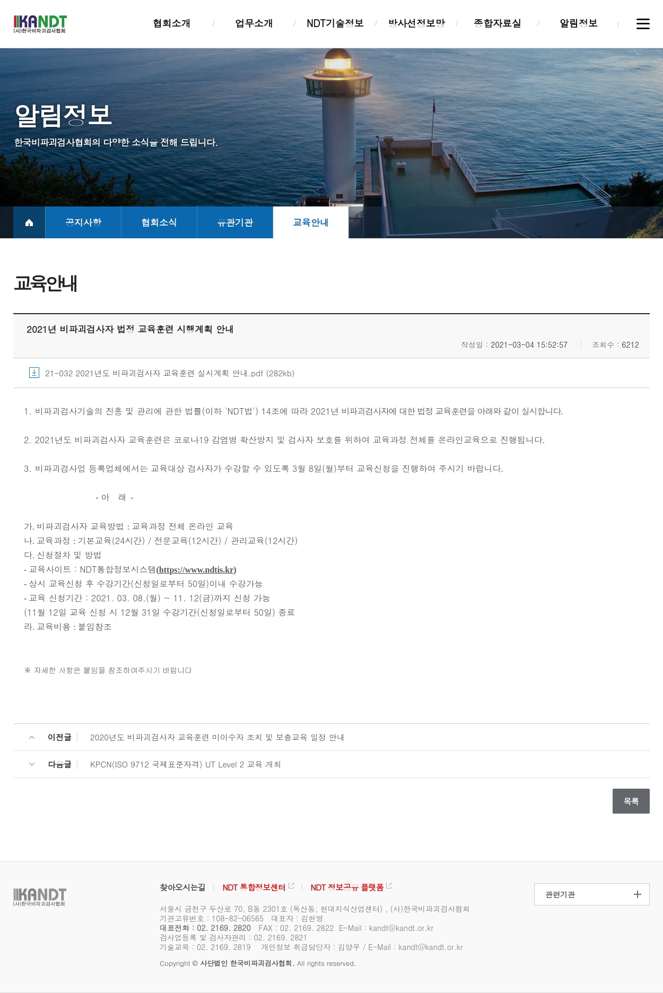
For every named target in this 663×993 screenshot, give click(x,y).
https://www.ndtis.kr (196, 569)
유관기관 (235, 222)
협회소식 (159, 222)
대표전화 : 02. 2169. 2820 (205, 927)
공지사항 (83, 222)
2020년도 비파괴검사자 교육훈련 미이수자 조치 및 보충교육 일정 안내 (217, 736)
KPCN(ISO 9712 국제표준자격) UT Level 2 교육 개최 (186, 764)
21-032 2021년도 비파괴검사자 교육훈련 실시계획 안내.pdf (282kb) (170, 372)
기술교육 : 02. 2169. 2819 (205, 947)
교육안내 (311, 222)
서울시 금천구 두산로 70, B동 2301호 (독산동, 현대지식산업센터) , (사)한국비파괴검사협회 (315, 908)
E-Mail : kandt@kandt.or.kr (386, 927)
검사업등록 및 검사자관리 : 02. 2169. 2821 (234, 937)
